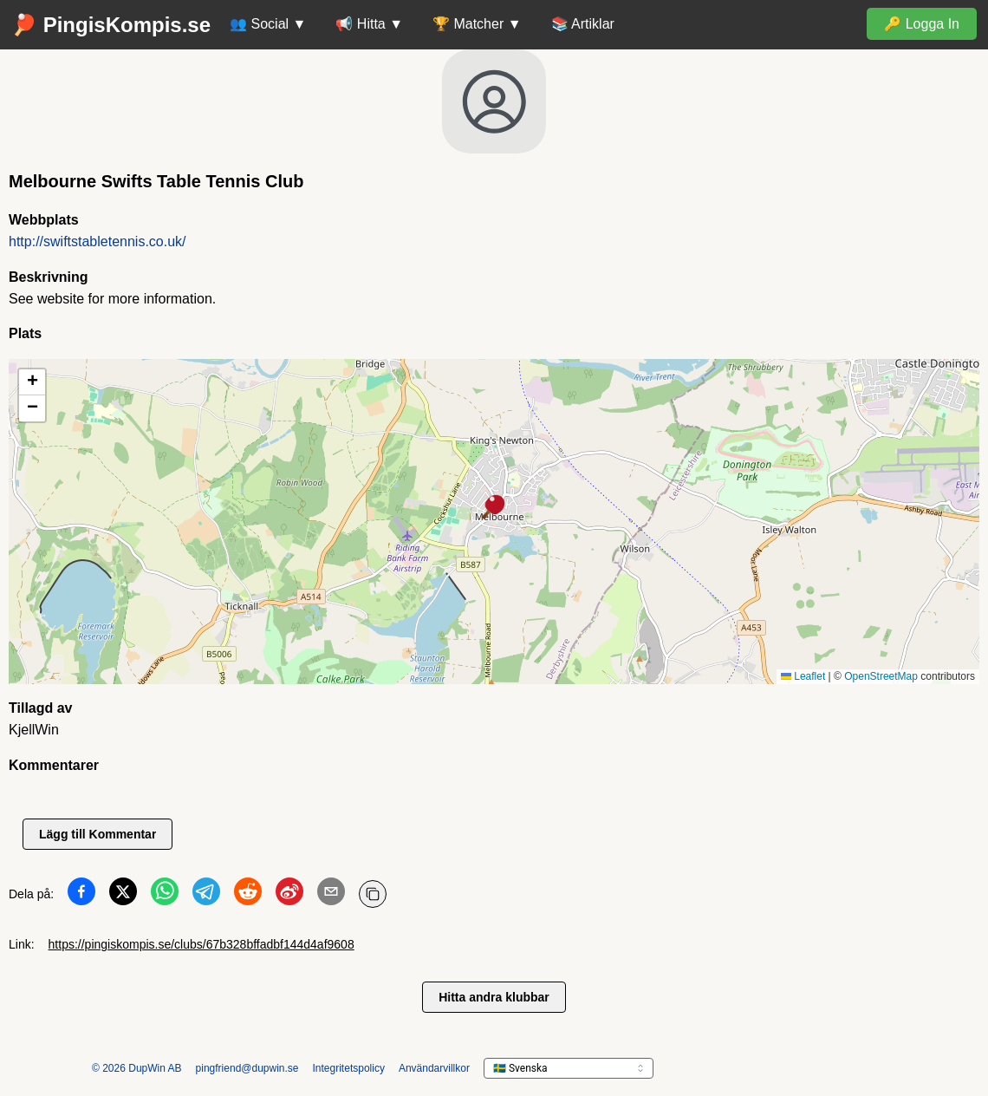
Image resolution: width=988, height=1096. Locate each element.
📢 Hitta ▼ (369, 23)
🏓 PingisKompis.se (111, 24)
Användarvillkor (434, 1068)
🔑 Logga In (921, 23)
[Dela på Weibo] (289, 894)
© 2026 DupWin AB (137, 1068)
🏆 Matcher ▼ (477, 23)
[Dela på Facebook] (81, 894)
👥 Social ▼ (268, 23)
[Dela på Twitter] (123, 894)
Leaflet (803, 676)
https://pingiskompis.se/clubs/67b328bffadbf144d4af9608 (201, 944)
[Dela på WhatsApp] (165, 894)
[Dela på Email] (331, 894)
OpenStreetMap (881, 676)
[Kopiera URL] (373, 894)
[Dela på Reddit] (248, 894)
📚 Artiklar (582, 23)
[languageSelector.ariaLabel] (568, 1068)
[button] (494, 508)
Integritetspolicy (349, 1068)
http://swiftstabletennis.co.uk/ (97, 241)
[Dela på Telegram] (206, 894)
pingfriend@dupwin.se (247, 1068)
